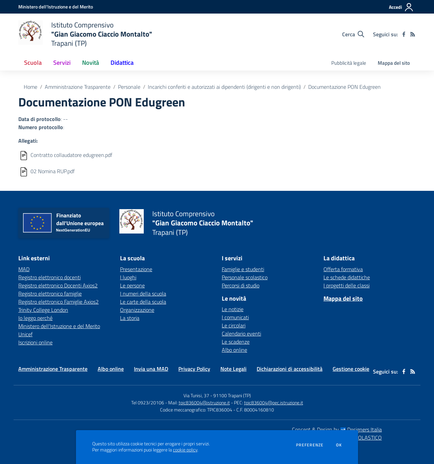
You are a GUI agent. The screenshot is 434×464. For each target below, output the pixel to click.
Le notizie (232, 309)
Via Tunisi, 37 (196, 395)
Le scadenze (236, 342)
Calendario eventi (241, 333)
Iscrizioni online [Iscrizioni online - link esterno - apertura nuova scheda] (35, 342)
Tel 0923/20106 (147, 402)
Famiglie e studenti (243, 269)
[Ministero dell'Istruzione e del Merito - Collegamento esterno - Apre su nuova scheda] (55, 6)
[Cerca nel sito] (353, 34)
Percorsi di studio (240, 285)
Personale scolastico (245, 277)
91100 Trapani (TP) (232, 395)
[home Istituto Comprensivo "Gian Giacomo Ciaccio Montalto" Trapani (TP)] (85, 34)
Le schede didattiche (346, 277)
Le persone (132, 285)
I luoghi (128, 277)
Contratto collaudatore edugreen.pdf (71, 155)
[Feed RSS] (413, 34)
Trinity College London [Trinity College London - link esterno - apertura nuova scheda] (43, 310)
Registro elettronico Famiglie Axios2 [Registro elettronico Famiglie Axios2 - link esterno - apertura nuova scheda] (58, 302)
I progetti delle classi (346, 285)
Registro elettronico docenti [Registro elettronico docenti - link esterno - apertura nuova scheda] (49, 277)
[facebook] (404, 34)
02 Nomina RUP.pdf (53, 171)
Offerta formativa (343, 269)
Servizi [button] (62, 62)
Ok (339, 445)
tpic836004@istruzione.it (204, 402)
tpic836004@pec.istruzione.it (273, 402)
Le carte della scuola (143, 302)
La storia (129, 318)
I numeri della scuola (143, 293)
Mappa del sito (394, 63)
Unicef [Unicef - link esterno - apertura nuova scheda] (25, 334)
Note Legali (233, 369)
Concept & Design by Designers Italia (337, 429)
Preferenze (309, 445)
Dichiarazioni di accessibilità (289, 369)
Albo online (234, 350)
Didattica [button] (122, 62)
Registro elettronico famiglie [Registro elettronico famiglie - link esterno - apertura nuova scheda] (50, 293)
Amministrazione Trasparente (78, 87)
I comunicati (235, 317)
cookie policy (185, 449)
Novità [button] (90, 62)
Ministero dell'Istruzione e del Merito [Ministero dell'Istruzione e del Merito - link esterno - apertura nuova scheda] (59, 326)
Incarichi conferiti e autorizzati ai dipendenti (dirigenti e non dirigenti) (224, 87)
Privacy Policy (194, 369)
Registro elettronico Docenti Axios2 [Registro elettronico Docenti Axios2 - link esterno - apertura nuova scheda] (58, 285)
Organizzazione (137, 310)
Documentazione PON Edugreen (344, 87)
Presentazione (136, 269)
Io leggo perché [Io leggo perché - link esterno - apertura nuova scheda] (35, 318)
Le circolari (233, 325)
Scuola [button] (33, 62)
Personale (129, 87)
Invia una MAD (151, 369)
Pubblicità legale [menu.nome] (348, 63)
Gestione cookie (351, 369)
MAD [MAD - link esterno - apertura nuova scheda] (23, 269)
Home (30, 87)
